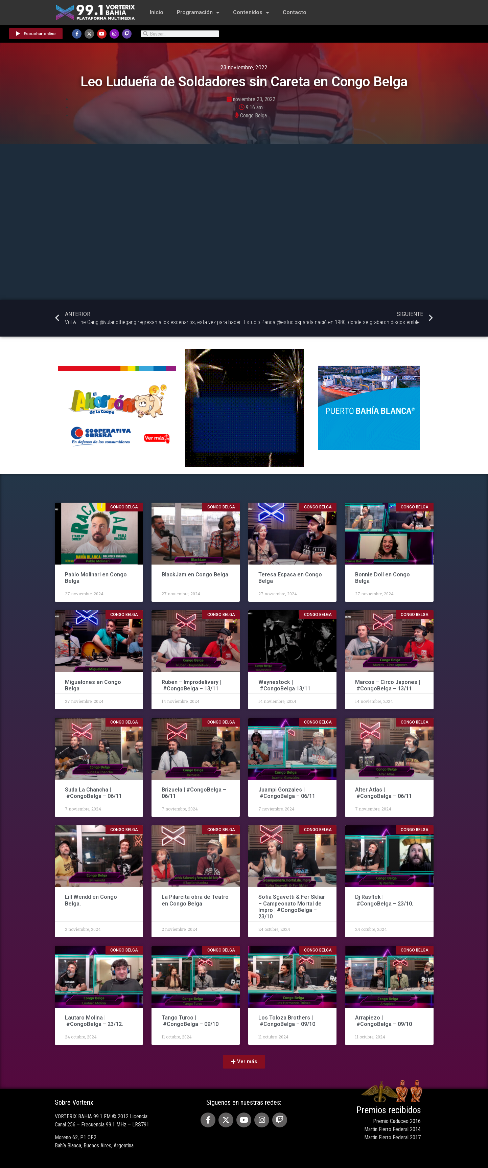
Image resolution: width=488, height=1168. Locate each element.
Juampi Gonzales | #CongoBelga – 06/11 (287, 792)
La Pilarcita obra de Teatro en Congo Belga (195, 900)
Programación (198, 12)
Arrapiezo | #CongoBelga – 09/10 (383, 1020)
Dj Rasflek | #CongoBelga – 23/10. (384, 900)
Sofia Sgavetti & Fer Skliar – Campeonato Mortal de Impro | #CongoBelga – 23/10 (291, 907)
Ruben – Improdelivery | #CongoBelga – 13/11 (191, 685)
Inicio (156, 12)
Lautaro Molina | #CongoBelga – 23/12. (94, 1020)
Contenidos (251, 12)
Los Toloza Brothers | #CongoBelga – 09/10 (286, 1020)
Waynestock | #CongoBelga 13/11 (284, 685)
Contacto (294, 12)
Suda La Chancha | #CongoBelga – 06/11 (93, 792)
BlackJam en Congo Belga (195, 574)
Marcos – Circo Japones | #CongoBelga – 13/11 (387, 685)
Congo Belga (253, 115)
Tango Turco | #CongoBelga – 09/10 (190, 1020)
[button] (244, 1062)
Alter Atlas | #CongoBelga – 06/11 (383, 792)
